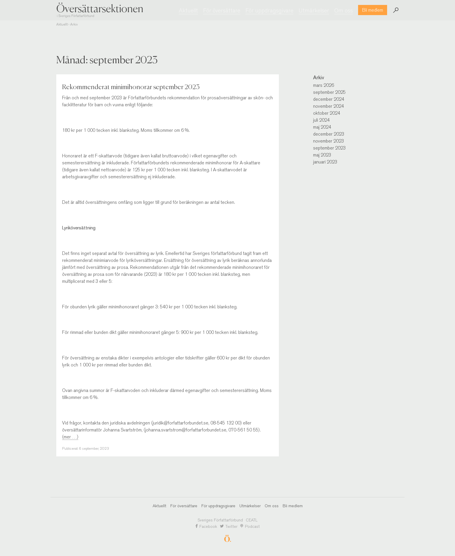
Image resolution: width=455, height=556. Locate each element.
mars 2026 (323, 85)
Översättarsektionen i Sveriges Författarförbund (99, 10)
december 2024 (328, 99)
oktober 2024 (326, 113)
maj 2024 (322, 127)
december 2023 (328, 134)
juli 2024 (321, 120)
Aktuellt (62, 24)
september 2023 (329, 148)
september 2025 (329, 92)
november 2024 (328, 106)
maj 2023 (322, 155)
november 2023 (328, 141)
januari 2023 (325, 162)
